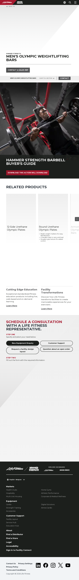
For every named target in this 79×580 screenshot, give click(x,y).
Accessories (10, 511)
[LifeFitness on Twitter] (60, 567)
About (9, 530)
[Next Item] (77, 219)
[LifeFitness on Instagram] (53, 567)
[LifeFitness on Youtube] (67, 567)
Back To (10, 6)
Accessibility (12, 546)
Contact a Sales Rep (18, 70)
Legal (9, 542)
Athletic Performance (50, 493)
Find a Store (12, 538)
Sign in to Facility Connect (18, 550)
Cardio (8, 504)
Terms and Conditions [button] (16, 570)
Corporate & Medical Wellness (53, 496)
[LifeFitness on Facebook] (45, 567)
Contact (64, 78)
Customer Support (56, 343)
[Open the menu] (75, 2)
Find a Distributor (14, 534)
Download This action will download (27, 173)
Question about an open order (56, 349)
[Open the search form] (70, 2)
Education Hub (12, 526)
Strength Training (13, 508)
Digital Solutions (48, 504)
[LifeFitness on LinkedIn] (38, 567)
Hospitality (10, 493)
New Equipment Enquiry (22, 343)
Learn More (11, 306)
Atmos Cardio (46, 508)
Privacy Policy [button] (12, 567)
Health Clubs (11, 490)
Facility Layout (12, 519)
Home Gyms (46, 490)
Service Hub (11, 523)
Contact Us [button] (11, 564)
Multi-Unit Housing (14, 496)
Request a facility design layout (23, 350)
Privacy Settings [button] (25, 564)
